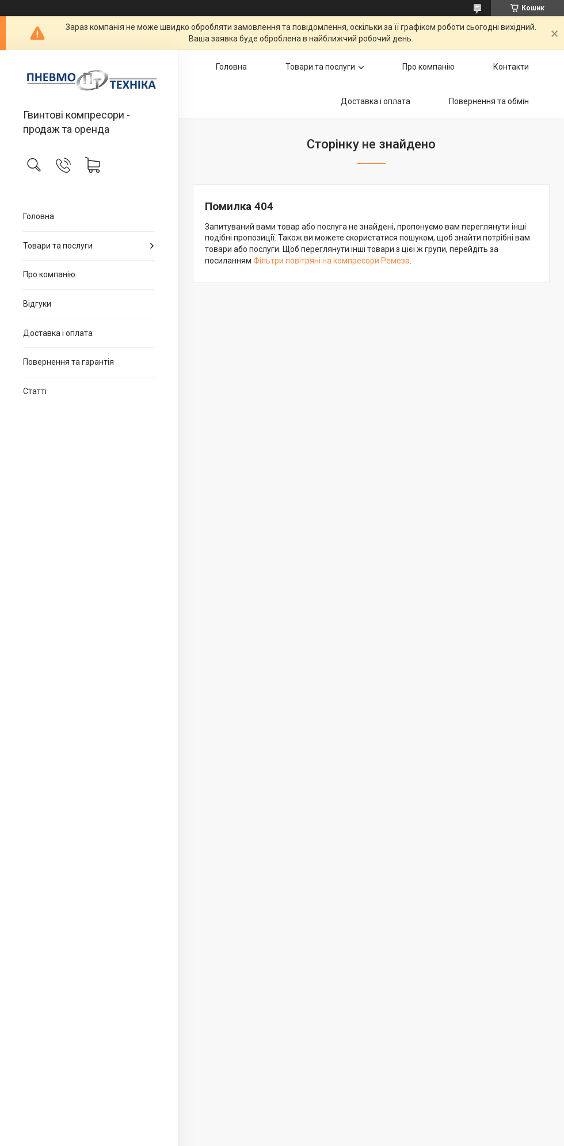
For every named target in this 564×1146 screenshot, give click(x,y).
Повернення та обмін (489, 101)
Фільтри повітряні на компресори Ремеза (331, 260)
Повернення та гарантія (68, 361)
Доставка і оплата (58, 333)
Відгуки (37, 303)
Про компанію (49, 274)
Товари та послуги (58, 245)
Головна (38, 216)
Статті (35, 391)
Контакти (511, 66)
